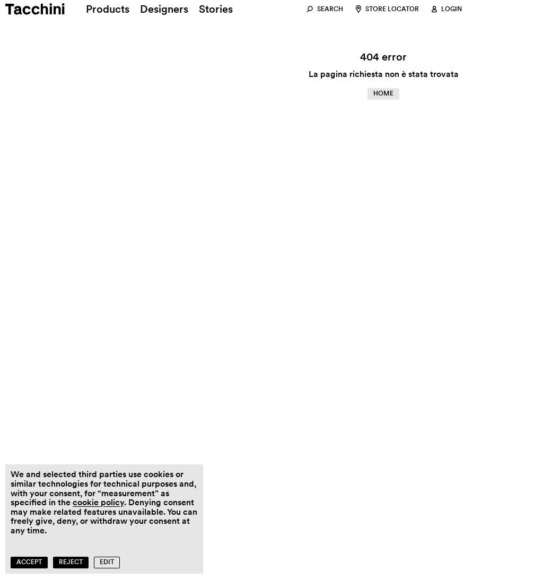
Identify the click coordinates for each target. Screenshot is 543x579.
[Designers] (164, 9)
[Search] (324, 9)
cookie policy (98, 502)
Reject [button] (71, 562)
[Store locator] (386, 9)
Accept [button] (29, 562)
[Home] (25, 9)
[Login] (445, 9)
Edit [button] (107, 562)
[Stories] (216, 9)
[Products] (108, 9)
